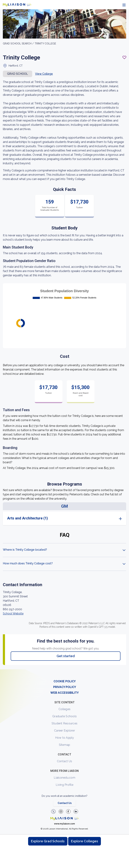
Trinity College (45, 43)
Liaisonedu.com (64, 777)
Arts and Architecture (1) (27, 518)
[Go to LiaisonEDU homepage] (17, 4)
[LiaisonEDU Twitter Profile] (53, 811)
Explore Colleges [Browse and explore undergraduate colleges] (84, 841)
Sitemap (64, 745)
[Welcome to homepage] (64, 818)
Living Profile (64, 784)
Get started (66, 656)
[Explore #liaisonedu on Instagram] (61, 811)
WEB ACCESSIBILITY (64, 692)
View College (44, 73)
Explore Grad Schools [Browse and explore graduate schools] (48, 841)
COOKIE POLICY (65, 681)
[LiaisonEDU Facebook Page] (68, 811)
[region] (64, 339)
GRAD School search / (19, 43)
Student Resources (64, 723)
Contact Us (64, 761)
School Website (13, 613)
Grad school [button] (17, 73)
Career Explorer (64, 730)
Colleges (64, 709)
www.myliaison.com (64, 823)
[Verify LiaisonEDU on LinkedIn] (75, 811)
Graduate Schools (64, 716)
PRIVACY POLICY (64, 687)
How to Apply (64, 737)
